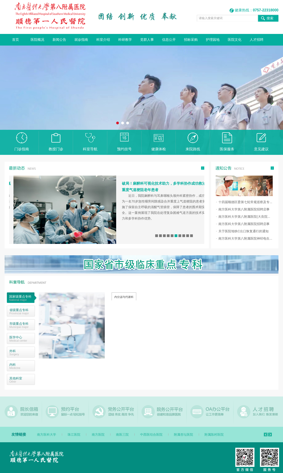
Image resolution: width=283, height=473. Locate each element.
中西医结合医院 (151, 434)
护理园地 (213, 39)
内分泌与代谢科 (124, 297)
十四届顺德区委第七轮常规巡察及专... (245, 202)
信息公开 (169, 39)
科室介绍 (103, 39)
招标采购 (191, 39)
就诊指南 (81, 39)
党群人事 (147, 39)
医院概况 (37, 39)
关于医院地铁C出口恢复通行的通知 (243, 231)
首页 (15, 39)
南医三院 (122, 434)
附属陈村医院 (214, 434)
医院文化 (234, 39)
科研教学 (125, 39)
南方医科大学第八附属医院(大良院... (244, 216)
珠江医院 (74, 434)
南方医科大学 (46, 434)
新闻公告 (59, 39)
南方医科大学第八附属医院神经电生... (245, 238)
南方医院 (98, 434)
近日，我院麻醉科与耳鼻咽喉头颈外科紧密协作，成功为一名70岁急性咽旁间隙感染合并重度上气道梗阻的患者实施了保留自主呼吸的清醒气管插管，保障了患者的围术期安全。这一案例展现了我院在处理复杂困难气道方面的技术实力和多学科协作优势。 (174, 207)
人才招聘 (256, 39)
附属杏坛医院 (183, 434)
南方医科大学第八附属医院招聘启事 (244, 209)
